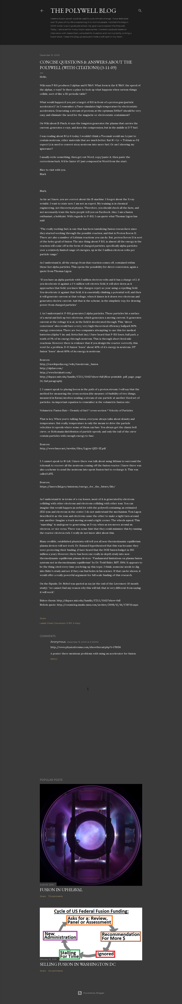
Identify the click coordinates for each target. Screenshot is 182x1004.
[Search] (140, 9)
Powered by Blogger (91, 993)
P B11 (69, 623)
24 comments (55, 970)
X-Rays (76, 623)
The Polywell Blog (83, 10)
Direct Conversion (56, 623)
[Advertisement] (91, 744)
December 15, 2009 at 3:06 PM (82, 642)
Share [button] (43, 618)
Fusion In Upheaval (61, 889)
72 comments (55, 896)
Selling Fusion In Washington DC (78, 964)
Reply (53, 659)
